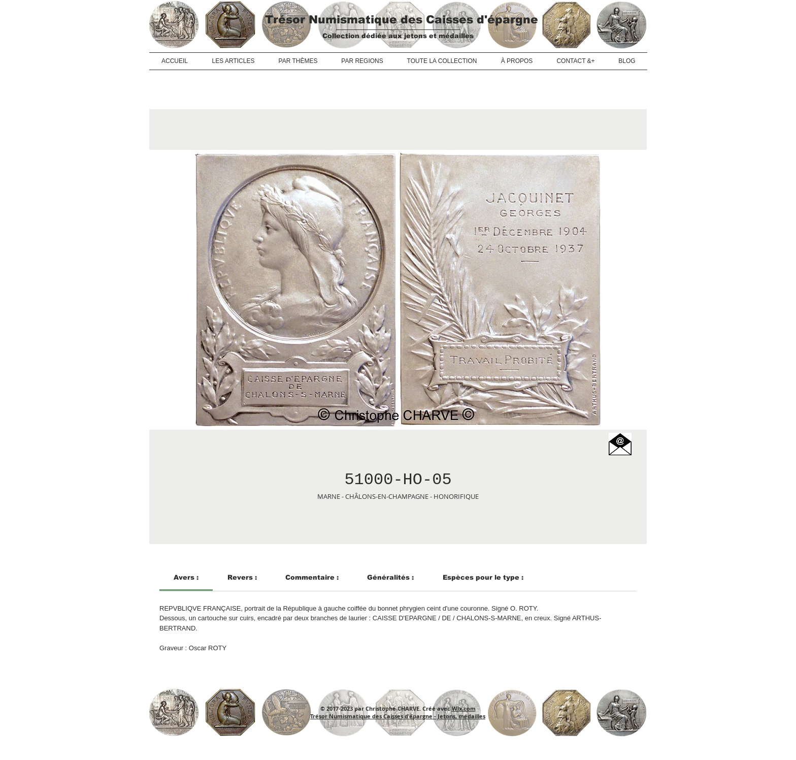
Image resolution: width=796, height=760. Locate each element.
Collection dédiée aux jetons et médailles (398, 36)
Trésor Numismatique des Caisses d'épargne (401, 19)
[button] (620, 444)
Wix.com (464, 708)
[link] (186, 577)
